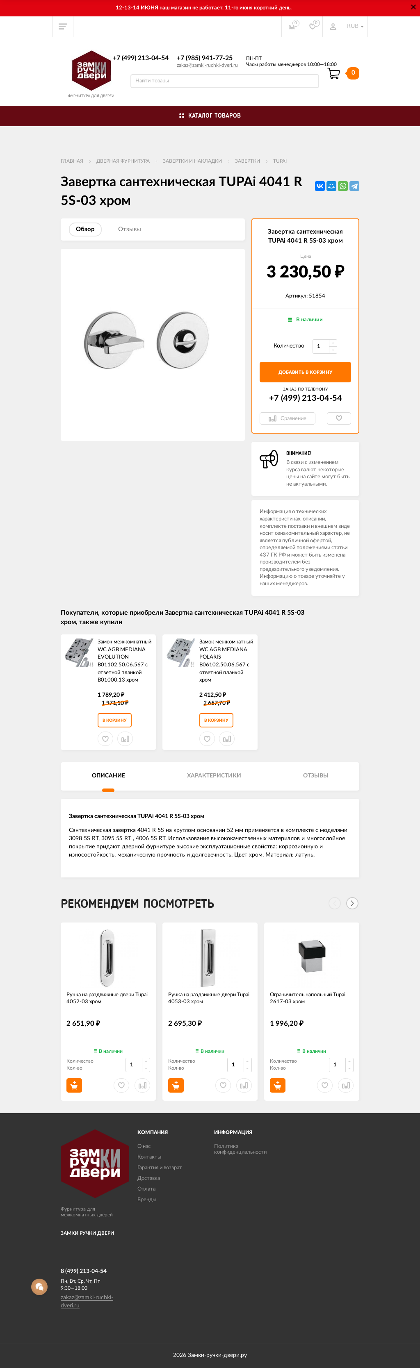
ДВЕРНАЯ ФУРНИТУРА (123, 161)
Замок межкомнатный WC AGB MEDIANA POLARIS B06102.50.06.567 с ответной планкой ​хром (226, 661)
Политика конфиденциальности (240, 1149)
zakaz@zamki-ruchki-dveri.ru (207, 65)
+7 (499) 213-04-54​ (141, 58)
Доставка (148, 1178)
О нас (144, 1146)
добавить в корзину (305, 372)
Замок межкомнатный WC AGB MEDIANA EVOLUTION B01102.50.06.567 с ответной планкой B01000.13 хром (124, 661)
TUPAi (280, 161)
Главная (72, 161)
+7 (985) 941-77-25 (205, 58)
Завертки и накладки (192, 161)
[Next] (352, 903)
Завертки (247, 161)
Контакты (149, 1157)
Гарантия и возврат (159, 1167)
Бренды (146, 1199)
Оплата (146, 1189)
